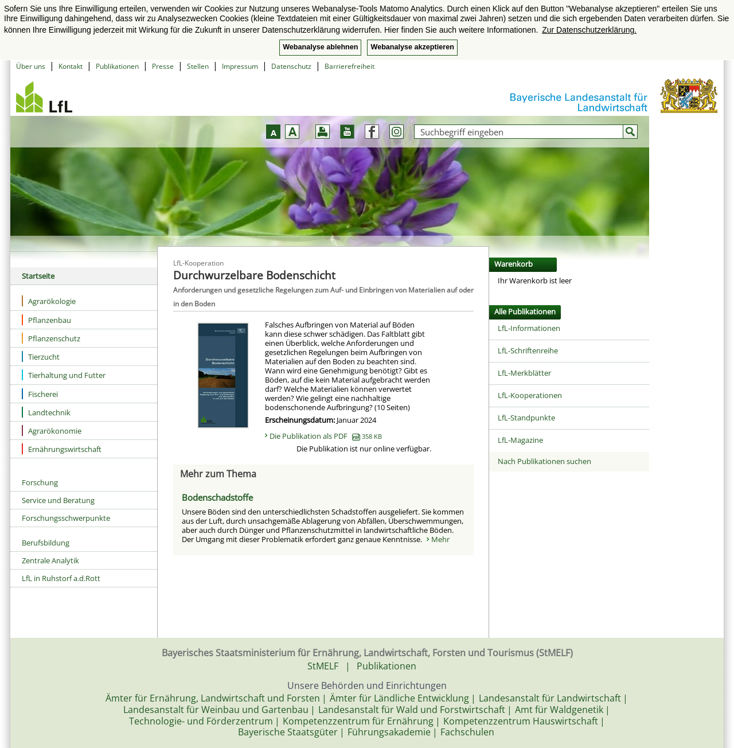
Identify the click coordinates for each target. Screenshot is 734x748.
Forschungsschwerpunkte (66, 518)
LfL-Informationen (529, 328)
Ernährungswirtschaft (61, 448)
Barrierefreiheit (349, 66)
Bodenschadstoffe (217, 497)
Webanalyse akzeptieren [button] (412, 47)
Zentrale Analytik (50, 560)
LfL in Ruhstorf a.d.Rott (61, 578)
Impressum (240, 66)
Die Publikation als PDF (326, 436)
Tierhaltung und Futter (64, 374)
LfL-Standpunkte (526, 417)
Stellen (198, 66)
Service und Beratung (58, 500)
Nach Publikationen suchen (544, 461)
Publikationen (117, 66)
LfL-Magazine (520, 440)
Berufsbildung (45, 542)
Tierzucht (41, 356)
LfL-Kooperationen (530, 395)
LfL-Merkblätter (524, 373)
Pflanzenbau (46, 319)
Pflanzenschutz (51, 338)
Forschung (40, 482)
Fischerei (40, 393)
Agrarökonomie (51, 430)
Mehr (440, 539)
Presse (163, 66)
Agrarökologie (49, 300)
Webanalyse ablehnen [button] (320, 47)
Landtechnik (46, 412)
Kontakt (70, 66)
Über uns (30, 66)
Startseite (38, 276)
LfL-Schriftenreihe (528, 350)
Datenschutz (291, 66)
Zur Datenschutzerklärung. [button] (589, 29)
